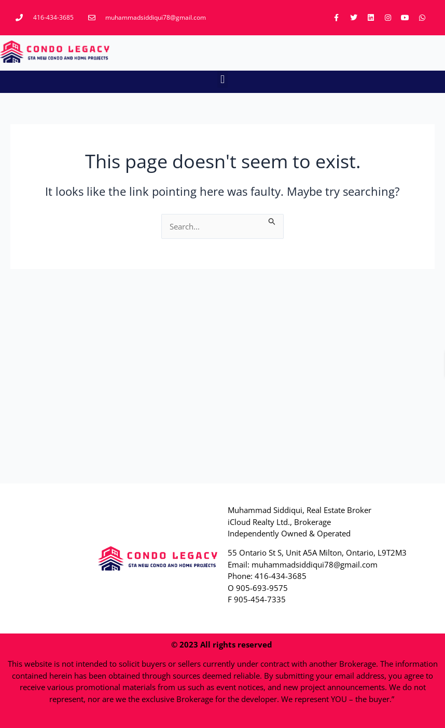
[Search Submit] (272, 220)
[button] (222, 79)
